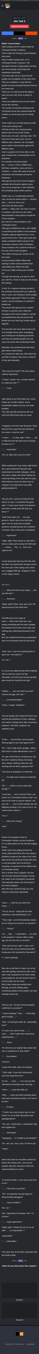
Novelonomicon (30, 1344)
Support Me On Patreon (19, 26)
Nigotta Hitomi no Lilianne (19, 18)
